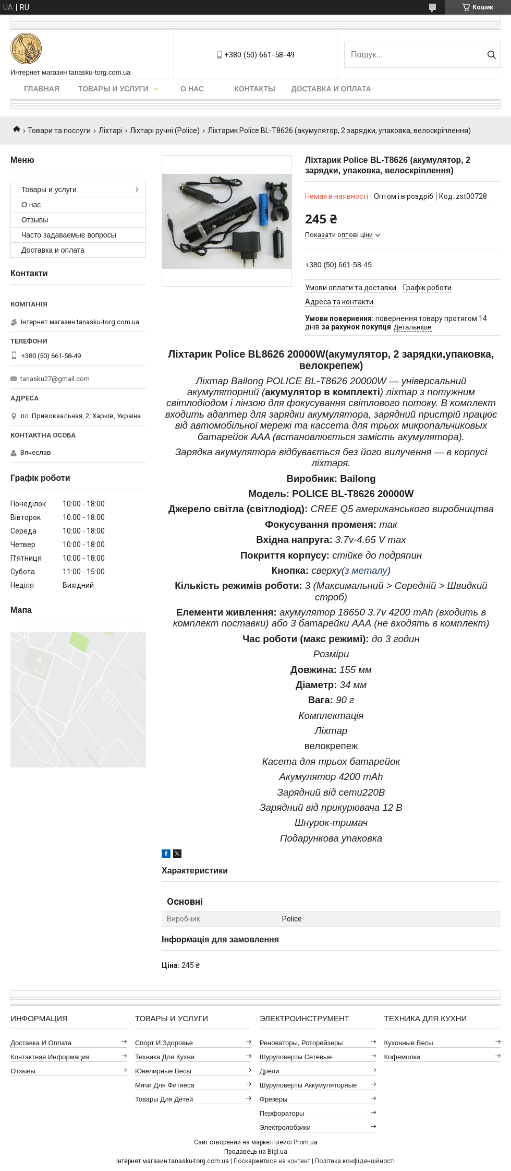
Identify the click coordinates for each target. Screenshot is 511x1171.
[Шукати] (491, 55)
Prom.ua (306, 1142)
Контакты (254, 89)
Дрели (269, 1071)
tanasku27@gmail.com (55, 379)
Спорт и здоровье (164, 1043)
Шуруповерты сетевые (296, 1057)
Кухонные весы (408, 1043)
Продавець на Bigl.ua (255, 1151)
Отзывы (34, 220)
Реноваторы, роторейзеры (301, 1043)
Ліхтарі (111, 130)
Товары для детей (164, 1099)
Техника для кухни (164, 1057)
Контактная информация (49, 1057)
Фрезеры (274, 1099)
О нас (192, 89)
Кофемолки (402, 1057)
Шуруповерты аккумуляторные (308, 1085)
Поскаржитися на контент (272, 1161)
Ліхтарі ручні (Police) (165, 130)
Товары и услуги (113, 89)
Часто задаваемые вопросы (68, 235)
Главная (41, 89)
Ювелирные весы (163, 1071)
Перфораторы (282, 1113)
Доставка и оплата (331, 89)
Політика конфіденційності (355, 1161)
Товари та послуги (59, 130)
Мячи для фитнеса (164, 1085)
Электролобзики (285, 1127)
